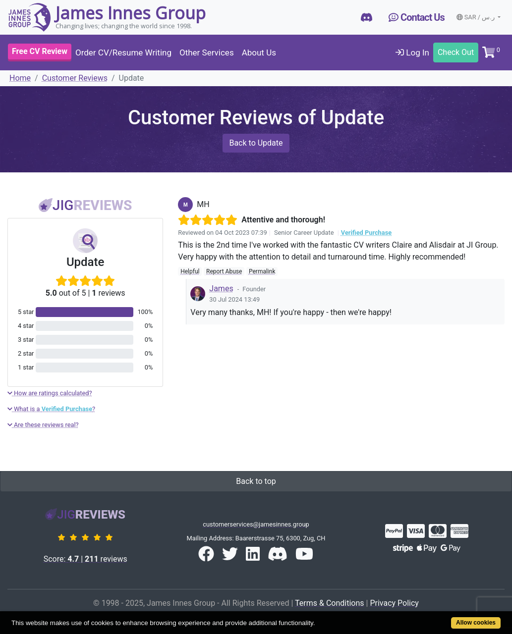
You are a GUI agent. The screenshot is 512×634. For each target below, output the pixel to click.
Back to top (256, 481)
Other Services (206, 52)
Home (20, 78)
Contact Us (417, 17)
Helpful (189, 271)
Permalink (262, 271)
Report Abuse (224, 271)
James (221, 288)
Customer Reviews (75, 78)
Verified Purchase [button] (366, 232)
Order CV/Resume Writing (123, 52)
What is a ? (51, 409)
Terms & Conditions (329, 603)
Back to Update (256, 143)
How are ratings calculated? (49, 393)
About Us (259, 52)
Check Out (456, 52)
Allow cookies (476, 622)
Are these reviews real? (43, 424)
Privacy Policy (394, 603)
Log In (412, 52)
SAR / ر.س (476, 17)
